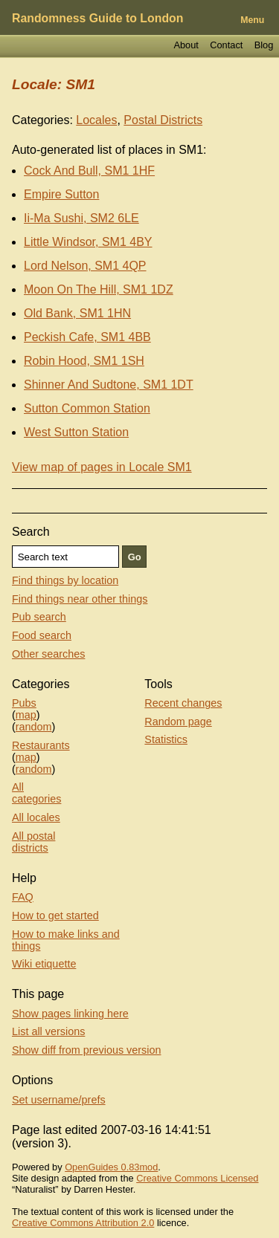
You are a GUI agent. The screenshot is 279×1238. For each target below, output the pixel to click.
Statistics (165, 739)
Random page (177, 721)
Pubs (24, 703)
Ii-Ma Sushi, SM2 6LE (81, 218)
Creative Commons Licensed (197, 1178)
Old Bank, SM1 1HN (77, 313)
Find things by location (65, 580)
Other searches (48, 654)
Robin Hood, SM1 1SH (84, 360)
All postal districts (33, 842)
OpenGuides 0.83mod (111, 1167)
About (185, 45)
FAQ (22, 897)
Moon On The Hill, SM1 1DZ (98, 289)
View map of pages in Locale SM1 (102, 467)
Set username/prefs (59, 1100)
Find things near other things (79, 599)
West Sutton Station (76, 432)
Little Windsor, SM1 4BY (88, 242)
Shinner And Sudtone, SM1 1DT (108, 384)
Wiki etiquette (44, 964)
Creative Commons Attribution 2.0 (83, 1222)
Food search (41, 635)
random (34, 727)
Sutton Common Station (87, 408)
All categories (36, 793)
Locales (96, 120)
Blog (264, 45)
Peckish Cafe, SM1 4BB (87, 337)
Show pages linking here (70, 1014)
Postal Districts (163, 120)
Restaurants (41, 745)
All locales (36, 817)
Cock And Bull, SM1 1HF (89, 170)
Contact (226, 45)
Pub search (39, 617)
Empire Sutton (61, 194)
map (26, 715)
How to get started (55, 915)
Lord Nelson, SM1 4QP (85, 265)
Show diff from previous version (86, 1050)
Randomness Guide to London (97, 18)
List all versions (48, 1031)
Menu (252, 20)
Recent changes (183, 703)
